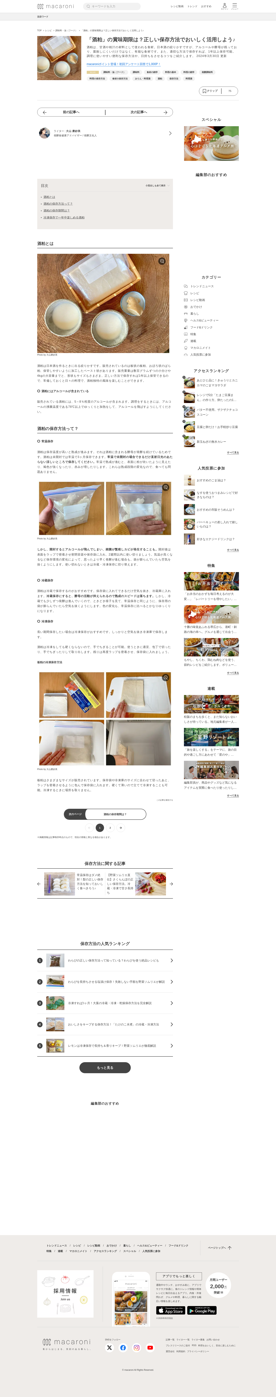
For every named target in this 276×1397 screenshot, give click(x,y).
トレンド (192, 6)
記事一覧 (170, 1339)
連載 (60, 1251)
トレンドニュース (56, 1245)
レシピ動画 (177, 6)
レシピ (77, 1245)
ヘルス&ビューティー (149, 1245)
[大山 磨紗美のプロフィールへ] (105, 133)
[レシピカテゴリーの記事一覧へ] (93, 72)
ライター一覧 (183, 1339)
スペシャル (129, 1251)
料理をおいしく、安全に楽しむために (217, 1345)
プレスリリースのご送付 (178, 1345)
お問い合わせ (213, 1339)
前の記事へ (71, 112)
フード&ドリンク (178, 1245)
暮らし (127, 1245)
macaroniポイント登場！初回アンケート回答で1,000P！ (124, 64)
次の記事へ (139, 112)
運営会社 (170, 1351)
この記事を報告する (164, 800)
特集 (49, 1251)
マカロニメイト (78, 1251)
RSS (194, 1345)
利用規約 (180, 1351)
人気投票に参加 (151, 1251)
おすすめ (206, 6)
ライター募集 (198, 1339)
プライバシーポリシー (198, 1351)
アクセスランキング (105, 1251)
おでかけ (112, 1245)
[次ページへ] (120, 827)
